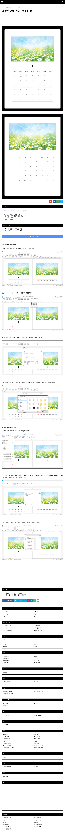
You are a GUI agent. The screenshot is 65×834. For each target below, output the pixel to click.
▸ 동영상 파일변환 (37, 818)
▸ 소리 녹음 (5, 705)
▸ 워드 (4, 642)
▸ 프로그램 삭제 (6, 739)
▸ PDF (34, 642)
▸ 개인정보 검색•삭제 (38, 691)
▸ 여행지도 (35, 614)
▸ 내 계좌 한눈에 (7, 626)
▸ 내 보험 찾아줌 (7, 628)
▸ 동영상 (5, 672)
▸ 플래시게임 (6, 616)
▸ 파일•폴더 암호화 (7, 691)
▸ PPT (4, 644)
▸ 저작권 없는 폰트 (7, 824)
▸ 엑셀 (34, 640)
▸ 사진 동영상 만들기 (37, 662)
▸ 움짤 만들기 (6, 662)
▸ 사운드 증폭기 (6, 736)
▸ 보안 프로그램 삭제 (8, 694)
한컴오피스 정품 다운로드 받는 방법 (13, 231)
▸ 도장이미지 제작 (7, 820)
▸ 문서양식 (5, 612)
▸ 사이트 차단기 (36, 736)
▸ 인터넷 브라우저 (7, 767)
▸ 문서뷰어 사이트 (37, 820)
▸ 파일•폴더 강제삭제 (38, 745)
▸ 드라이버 (5, 776)
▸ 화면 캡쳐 (5, 703)
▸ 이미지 (5, 646)
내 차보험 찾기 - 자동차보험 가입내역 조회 (16, 595)
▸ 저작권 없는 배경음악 (8, 829)
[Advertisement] (32, 20)
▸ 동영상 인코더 (6, 682)
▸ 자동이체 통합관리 (7, 630)
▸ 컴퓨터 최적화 (6, 741)
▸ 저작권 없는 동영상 (37, 824)
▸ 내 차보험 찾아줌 (37, 628)
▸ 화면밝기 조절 (36, 739)
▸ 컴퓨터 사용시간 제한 (8, 747)
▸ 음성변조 (35, 682)
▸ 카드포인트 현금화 (37, 630)
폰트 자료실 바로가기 (10, 220)
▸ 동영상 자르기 (36, 656)
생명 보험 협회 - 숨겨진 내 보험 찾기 (14, 593)
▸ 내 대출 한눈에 (36, 626)
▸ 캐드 (34, 644)
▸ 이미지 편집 (6, 660)
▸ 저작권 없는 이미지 (37, 827)
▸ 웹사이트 (35, 612)
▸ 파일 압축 (35, 734)
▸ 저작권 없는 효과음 (8, 827)
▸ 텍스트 (35, 646)
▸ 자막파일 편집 (36, 660)
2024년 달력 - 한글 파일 (17, 216)
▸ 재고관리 (5, 725)
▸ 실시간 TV (35, 616)
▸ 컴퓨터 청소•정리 (37, 743)
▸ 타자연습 (5, 757)
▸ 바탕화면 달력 (6, 715)
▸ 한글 (4, 640)
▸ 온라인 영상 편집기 (8, 822)
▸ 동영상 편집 (6, 656)
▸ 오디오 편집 (6, 658)
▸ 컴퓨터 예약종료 (7, 745)
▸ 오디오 (35, 672)
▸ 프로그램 (5, 614)
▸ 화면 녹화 (35, 703)
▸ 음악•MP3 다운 (7, 818)
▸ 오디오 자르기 (36, 658)
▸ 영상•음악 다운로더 (38, 767)
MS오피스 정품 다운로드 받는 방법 (13, 229)
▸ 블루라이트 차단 (7, 743)
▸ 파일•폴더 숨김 (37, 741)
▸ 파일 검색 (5, 734)
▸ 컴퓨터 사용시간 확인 (38, 747)
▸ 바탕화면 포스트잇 (37, 715)
